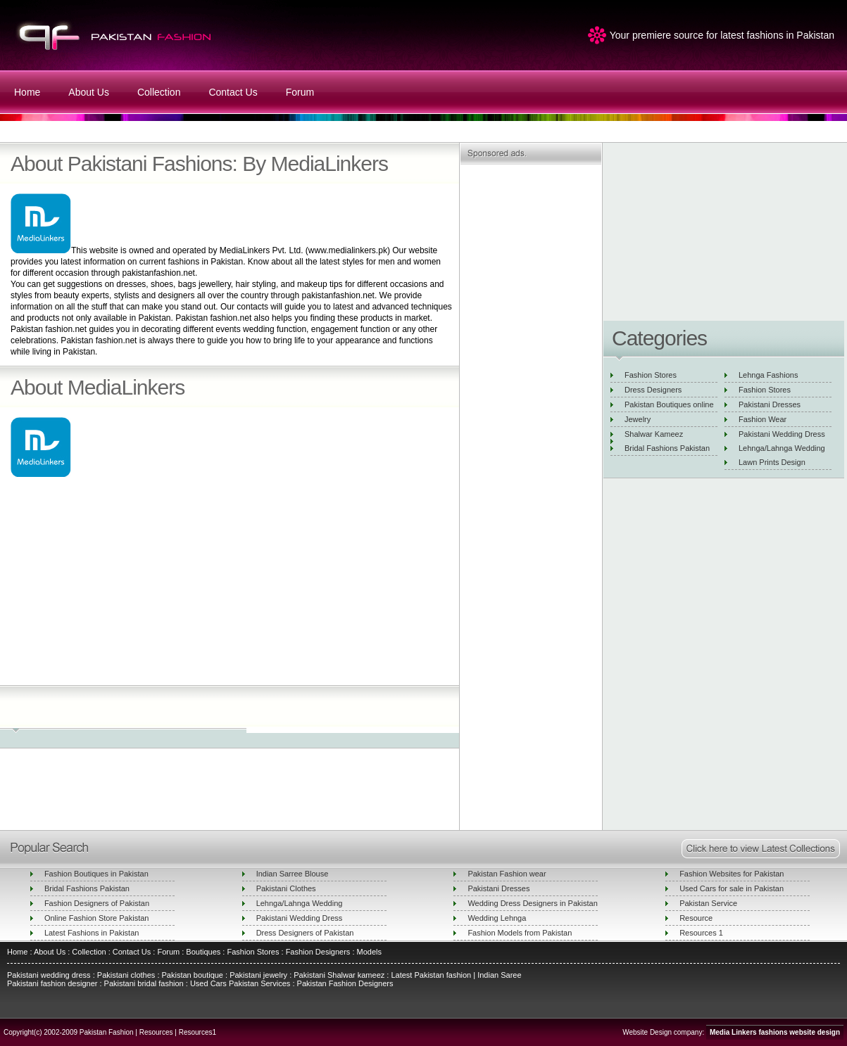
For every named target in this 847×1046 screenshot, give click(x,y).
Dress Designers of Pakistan (305, 933)
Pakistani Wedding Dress (782, 434)
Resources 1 (701, 933)
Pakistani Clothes (286, 888)
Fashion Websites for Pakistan (731, 873)
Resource (696, 918)
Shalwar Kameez (654, 434)
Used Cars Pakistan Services (240, 983)
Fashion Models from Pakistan (520, 933)
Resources (156, 1032)
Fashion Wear (762, 419)
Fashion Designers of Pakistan (96, 903)
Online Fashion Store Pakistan (96, 918)
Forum (300, 92)
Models (369, 952)
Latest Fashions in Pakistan (91, 933)
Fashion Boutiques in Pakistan (96, 873)
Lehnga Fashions (768, 375)
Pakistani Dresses (770, 404)
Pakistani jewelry (257, 975)
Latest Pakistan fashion (431, 975)
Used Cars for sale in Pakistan (731, 888)
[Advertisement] (227, 583)
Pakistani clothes (126, 975)
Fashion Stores (651, 375)
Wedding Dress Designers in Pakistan (532, 903)
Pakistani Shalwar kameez (339, 975)
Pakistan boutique (192, 975)
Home (27, 92)
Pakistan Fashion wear (507, 873)
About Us (88, 92)
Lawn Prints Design (772, 462)
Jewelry (638, 419)
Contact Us (232, 92)
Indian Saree (499, 975)
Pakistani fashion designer (52, 983)
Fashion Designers (317, 952)
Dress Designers (653, 389)
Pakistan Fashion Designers (343, 983)
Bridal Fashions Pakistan (667, 448)
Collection (158, 92)
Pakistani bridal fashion (143, 983)
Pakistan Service (708, 903)
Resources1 (197, 1032)
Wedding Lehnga (497, 918)
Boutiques (203, 952)
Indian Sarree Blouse (292, 873)
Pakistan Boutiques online (669, 404)
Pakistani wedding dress (50, 975)
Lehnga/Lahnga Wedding (782, 448)
